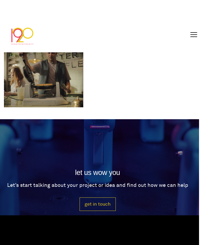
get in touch (98, 204)
